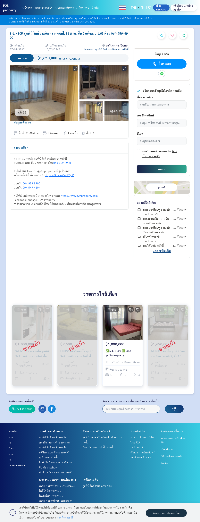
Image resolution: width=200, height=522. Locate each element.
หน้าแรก (27, 7)
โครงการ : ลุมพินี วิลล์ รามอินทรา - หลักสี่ (106, 49)
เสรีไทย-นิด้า (90, 480)
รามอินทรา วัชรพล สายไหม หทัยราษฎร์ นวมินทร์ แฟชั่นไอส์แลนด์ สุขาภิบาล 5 (78, 18)
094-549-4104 (31, 187)
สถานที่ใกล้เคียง (146, 202)
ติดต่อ (95, 7)
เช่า (10, 442)
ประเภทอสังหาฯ (65, 7)
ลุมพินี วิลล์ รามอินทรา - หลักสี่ (134, 18)
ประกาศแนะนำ (44, 7)
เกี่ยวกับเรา (167, 449)
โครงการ (84, 7)
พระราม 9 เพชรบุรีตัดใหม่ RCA (57, 480)
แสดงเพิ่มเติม (162, 251)
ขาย (11, 437)
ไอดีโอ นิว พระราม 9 (50, 491)
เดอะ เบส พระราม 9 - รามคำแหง (57, 486)
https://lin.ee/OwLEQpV (59, 175)
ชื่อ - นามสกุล (145, 97)
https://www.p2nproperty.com (79, 195)
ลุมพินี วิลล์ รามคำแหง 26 (53, 437)
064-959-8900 (62, 162)
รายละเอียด (21, 147)
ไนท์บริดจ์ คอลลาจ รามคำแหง (55, 462)
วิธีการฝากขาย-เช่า (171, 456)
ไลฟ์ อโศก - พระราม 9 (51, 496)
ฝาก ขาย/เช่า (161, 8)
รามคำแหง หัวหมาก (51, 431)
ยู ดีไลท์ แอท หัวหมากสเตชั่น (54, 452)
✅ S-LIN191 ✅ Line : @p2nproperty (118, 355)
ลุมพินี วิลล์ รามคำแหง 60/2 (97, 486)
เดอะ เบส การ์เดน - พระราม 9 (55, 500)
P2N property (10, 7)
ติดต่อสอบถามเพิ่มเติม (22, 401)
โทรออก (161, 64)
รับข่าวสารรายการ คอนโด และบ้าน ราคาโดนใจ (130, 401)
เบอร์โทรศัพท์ (145, 115)
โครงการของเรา (17, 465)
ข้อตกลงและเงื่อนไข (172, 431)
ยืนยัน (161, 169)
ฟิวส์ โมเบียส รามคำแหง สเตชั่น (56, 472)
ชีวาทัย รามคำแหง (48, 467)
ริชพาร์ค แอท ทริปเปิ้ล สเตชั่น (98, 447)
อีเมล (140, 133)
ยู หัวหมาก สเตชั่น (49, 457)
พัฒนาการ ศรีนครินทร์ (96, 431)
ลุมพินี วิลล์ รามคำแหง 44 (53, 447)
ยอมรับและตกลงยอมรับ (156, 151)
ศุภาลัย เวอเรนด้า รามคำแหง (54, 442)
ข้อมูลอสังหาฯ (22, 122)
